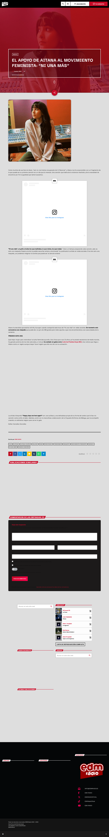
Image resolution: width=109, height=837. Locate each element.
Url (12, 552)
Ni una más (13, 447)
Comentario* (15, 531)
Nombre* (14, 543)
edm (41, 444)
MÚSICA (15, 54)
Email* (59, 543)
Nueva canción (24, 447)
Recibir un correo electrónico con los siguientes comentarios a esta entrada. (33, 561)
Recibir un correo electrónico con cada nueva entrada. (27, 565)
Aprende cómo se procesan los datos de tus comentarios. (52, 587)
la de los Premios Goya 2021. (72, 342)
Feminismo (57, 444)
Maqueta (66, 444)
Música (91, 444)
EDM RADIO (18, 439)
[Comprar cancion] (90, 611)
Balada (35, 444)
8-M (10, 444)
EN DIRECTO (80, 4)
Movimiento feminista (79, 444)
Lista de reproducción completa (70, 644)
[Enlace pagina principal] (4, 3)
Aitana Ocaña (25, 444)
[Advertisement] (54, 34)
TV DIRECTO (98, 4)
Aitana (16, 444)
